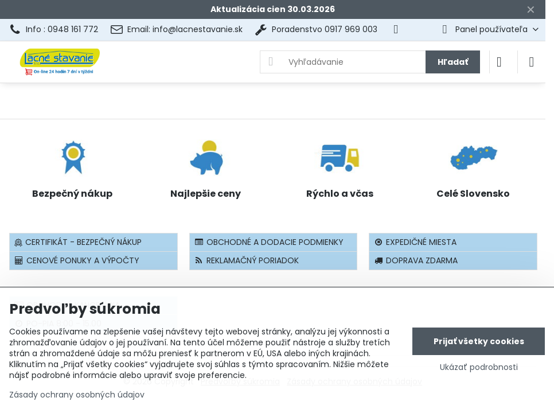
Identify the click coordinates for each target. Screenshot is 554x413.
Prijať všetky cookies (479, 341)
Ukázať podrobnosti (479, 367)
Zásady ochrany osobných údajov (77, 394)
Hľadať (453, 62)
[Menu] (531, 61)
